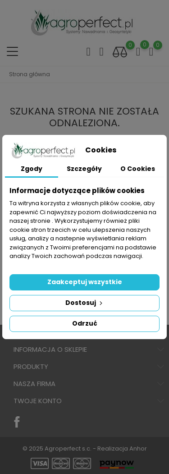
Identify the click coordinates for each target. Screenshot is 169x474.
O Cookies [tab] (137, 168)
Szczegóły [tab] (84, 168)
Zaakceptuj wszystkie (84, 281)
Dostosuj (84, 302)
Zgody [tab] (31, 168)
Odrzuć (84, 323)
